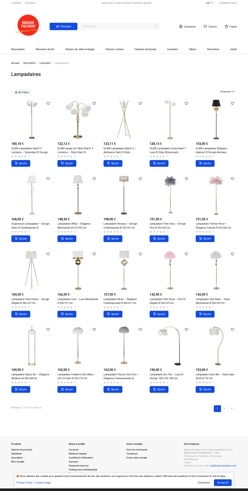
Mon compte (17, 461)
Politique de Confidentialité (83, 469)
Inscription (17, 457)
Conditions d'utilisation (81, 457)
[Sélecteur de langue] (210, 2)
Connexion (132, 453)
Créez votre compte (136, 457)
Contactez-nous (228, 2)
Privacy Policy (24, 482)
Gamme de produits (21, 449)
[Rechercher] (120, 26)
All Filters (22, 92)
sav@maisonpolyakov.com (223, 465)
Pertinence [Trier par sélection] (227, 92)
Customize (204, 482)
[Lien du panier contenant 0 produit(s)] (230, 26)
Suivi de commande (136, 449)
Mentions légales (78, 453)
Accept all (222, 482)
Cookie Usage (43, 482)
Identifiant (16, 453)
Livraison (16, 2)
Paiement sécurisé (78, 465)
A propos (30, 2)
